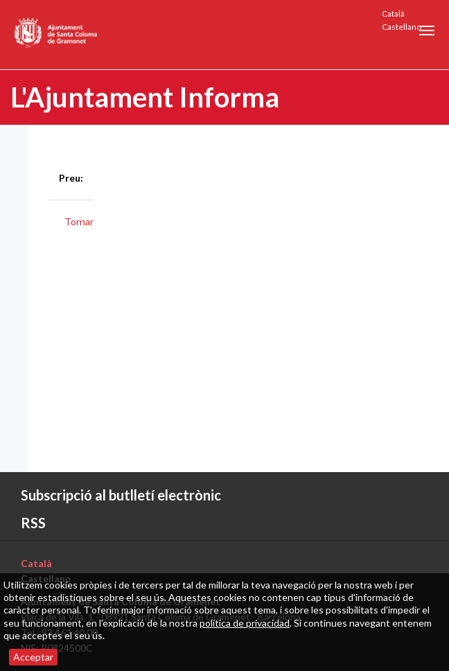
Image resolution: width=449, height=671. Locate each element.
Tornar (79, 221)
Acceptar (33, 657)
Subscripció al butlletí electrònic (121, 495)
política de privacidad (245, 623)
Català (393, 13)
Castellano (401, 26)
